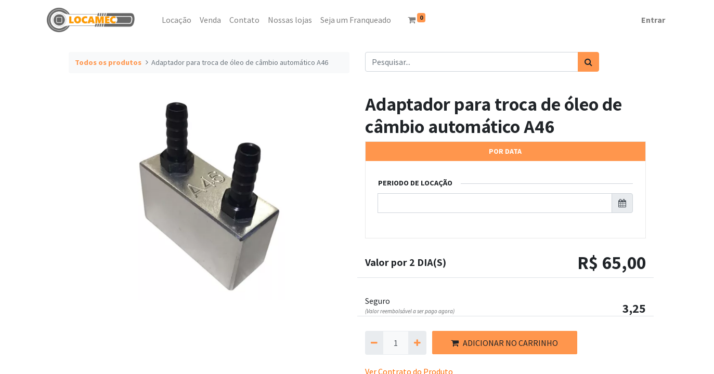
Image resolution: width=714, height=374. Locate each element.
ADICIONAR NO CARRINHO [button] (504, 343)
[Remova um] (374, 343)
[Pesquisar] (588, 62)
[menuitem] (153, 19)
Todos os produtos (108, 62)
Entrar (653, 20)
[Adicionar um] (417, 343)
